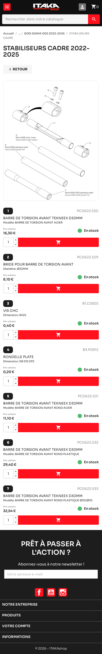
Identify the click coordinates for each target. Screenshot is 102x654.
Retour (18, 69)
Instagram (63, 592)
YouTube (51, 592)
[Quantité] (8, 242)
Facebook (39, 592)
